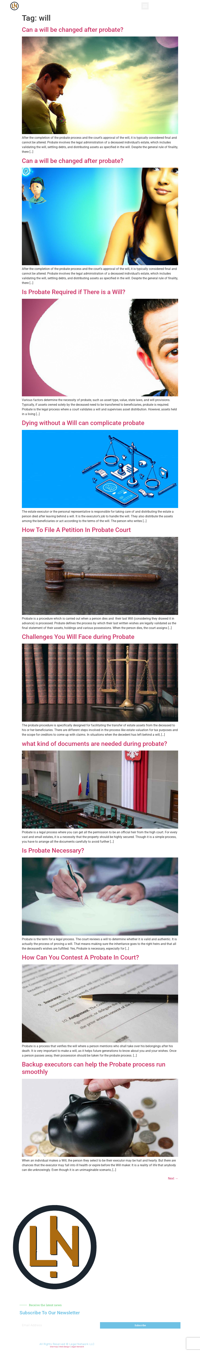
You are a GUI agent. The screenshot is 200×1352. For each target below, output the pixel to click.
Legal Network (77, 1347)
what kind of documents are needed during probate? (94, 743)
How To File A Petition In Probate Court (76, 530)
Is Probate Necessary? (53, 850)
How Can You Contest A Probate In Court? (80, 957)
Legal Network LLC (82, 1344)
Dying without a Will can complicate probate (83, 423)
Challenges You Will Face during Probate (78, 636)
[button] (145, 6)
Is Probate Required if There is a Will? (73, 292)
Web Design (64, 1347)
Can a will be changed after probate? (72, 29)
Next (173, 1178)
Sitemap (54, 1347)
